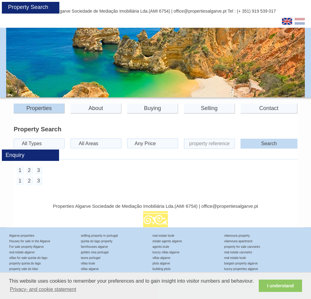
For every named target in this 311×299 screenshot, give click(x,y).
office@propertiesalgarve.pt (200, 11)
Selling (209, 108)
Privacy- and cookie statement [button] (43, 289)
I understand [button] (280, 285)
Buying (152, 108)
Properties (39, 108)
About (95, 108)
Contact (269, 108)
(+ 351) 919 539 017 (256, 11)
